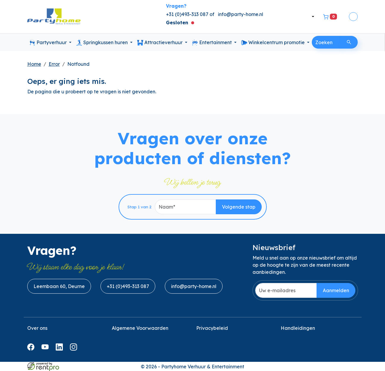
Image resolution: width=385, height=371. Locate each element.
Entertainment (212, 42)
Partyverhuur (48, 42)
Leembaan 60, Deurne (59, 286)
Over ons (37, 328)
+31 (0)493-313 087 (128, 286)
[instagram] (74, 349)
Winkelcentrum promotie (273, 42)
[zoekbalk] (326, 42)
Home (34, 64)
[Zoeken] (349, 42)
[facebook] (32, 349)
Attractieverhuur (160, 42)
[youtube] (46, 349)
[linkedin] (60, 349)
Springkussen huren (102, 42)
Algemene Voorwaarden (140, 328)
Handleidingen (298, 328)
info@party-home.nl (240, 14)
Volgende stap (238, 207)
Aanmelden (336, 290)
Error (54, 64)
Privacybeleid (212, 328)
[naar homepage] (54, 17)
